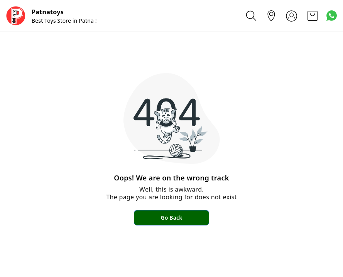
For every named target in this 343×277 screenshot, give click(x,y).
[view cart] (312, 16)
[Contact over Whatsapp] (331, 15)
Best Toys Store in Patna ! (64, 20)
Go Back (171, 217)
